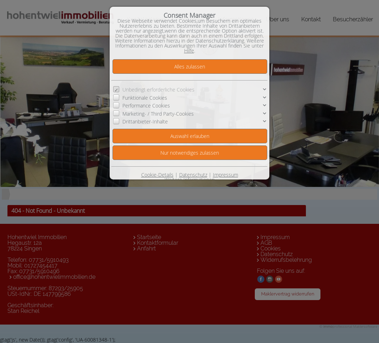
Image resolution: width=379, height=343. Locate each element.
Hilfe (189, 50)
